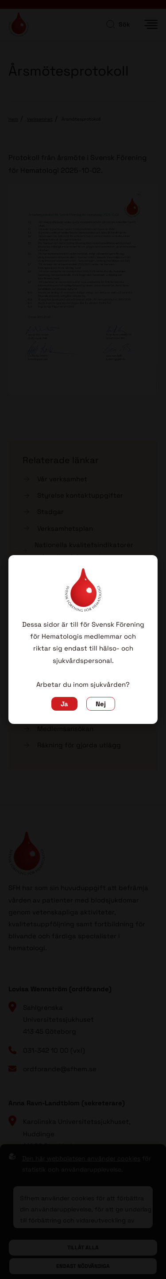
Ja (64, 704)
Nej (101, 704)
